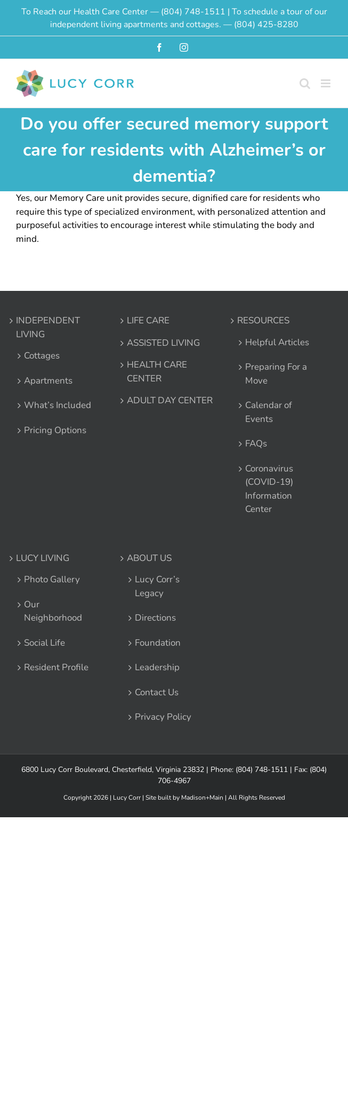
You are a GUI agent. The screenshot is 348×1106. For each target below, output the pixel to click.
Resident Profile (56, 667)
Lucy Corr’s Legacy (157, 586)
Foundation (158, 643)
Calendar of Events (268, 412)
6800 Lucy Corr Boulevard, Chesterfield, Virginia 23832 (112, 770)
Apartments (48, 381)
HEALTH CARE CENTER (157, 372)
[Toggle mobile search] (305, 83)
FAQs (256, 443)
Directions (155, 618)
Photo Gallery (52, 579)
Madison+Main (202, 797)
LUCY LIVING (42, 558)
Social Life (44, 643)
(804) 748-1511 (193, 12)
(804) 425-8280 (266, 24)
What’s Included (57, 405)
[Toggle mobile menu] (326, 83)
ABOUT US (149, 558)
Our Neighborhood (53, 611)
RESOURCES (263, 320)
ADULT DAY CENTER (170, 400)
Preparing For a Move (276, 374)
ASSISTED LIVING (163, 343)
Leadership (157, 667)
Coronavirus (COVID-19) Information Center (269, 489)
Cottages (42, 355)
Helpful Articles (277, 342)
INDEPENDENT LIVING (48, 327)
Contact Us (157, 692)
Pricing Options (55, 430)
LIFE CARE (148, 320)
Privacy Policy (163, 717)
